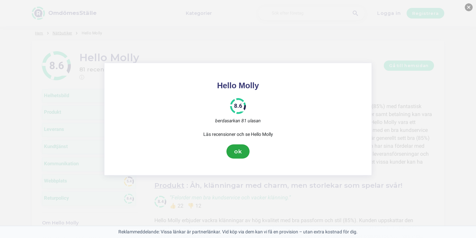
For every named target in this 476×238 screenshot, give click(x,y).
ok (238, 151)
